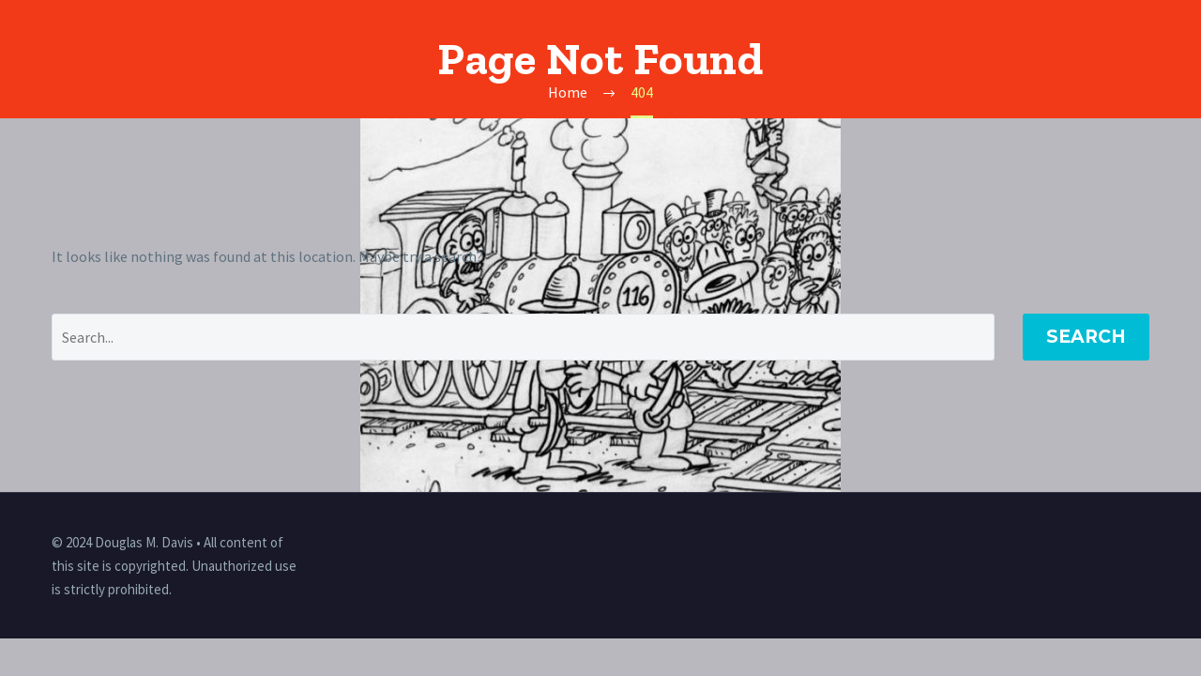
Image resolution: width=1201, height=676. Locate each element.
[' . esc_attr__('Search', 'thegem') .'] (523, 337)
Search (1086, 336)
